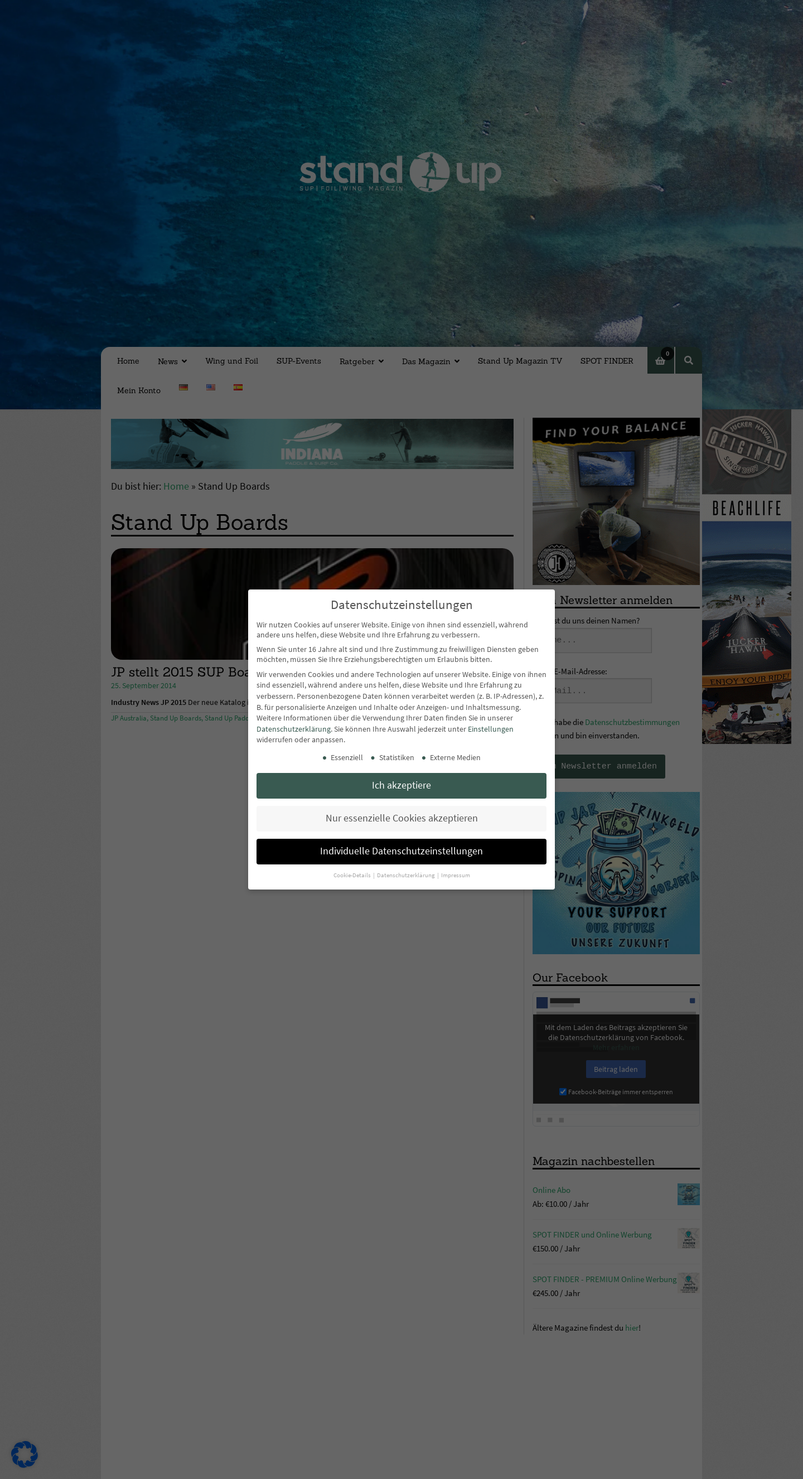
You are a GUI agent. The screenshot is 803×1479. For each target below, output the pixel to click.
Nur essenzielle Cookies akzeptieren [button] (402, 818)
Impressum (455, 875)
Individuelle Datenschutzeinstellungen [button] (401, 851)
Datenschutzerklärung (294, 729)
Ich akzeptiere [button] (401, 785)
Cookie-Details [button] (352, 875)
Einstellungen (491, 729)
